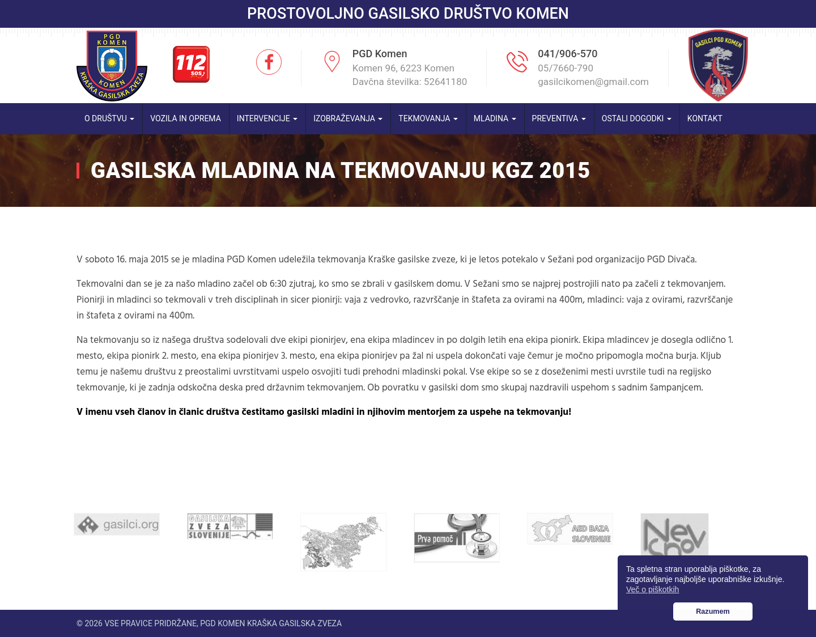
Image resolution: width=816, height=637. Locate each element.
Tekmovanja (428, 118)
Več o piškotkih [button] (652, 589)
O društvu (109, 118)
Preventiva (559, 118)
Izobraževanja (347, 118)
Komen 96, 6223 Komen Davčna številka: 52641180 (410, 74)
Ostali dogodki (637, 118)
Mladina (495, 118)
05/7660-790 (565, 68)
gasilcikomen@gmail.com (593, 81)
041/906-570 (567, 54)
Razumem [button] (713, 611)
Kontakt (704, 118)
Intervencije (267, 118)
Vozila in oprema (185, 118)
